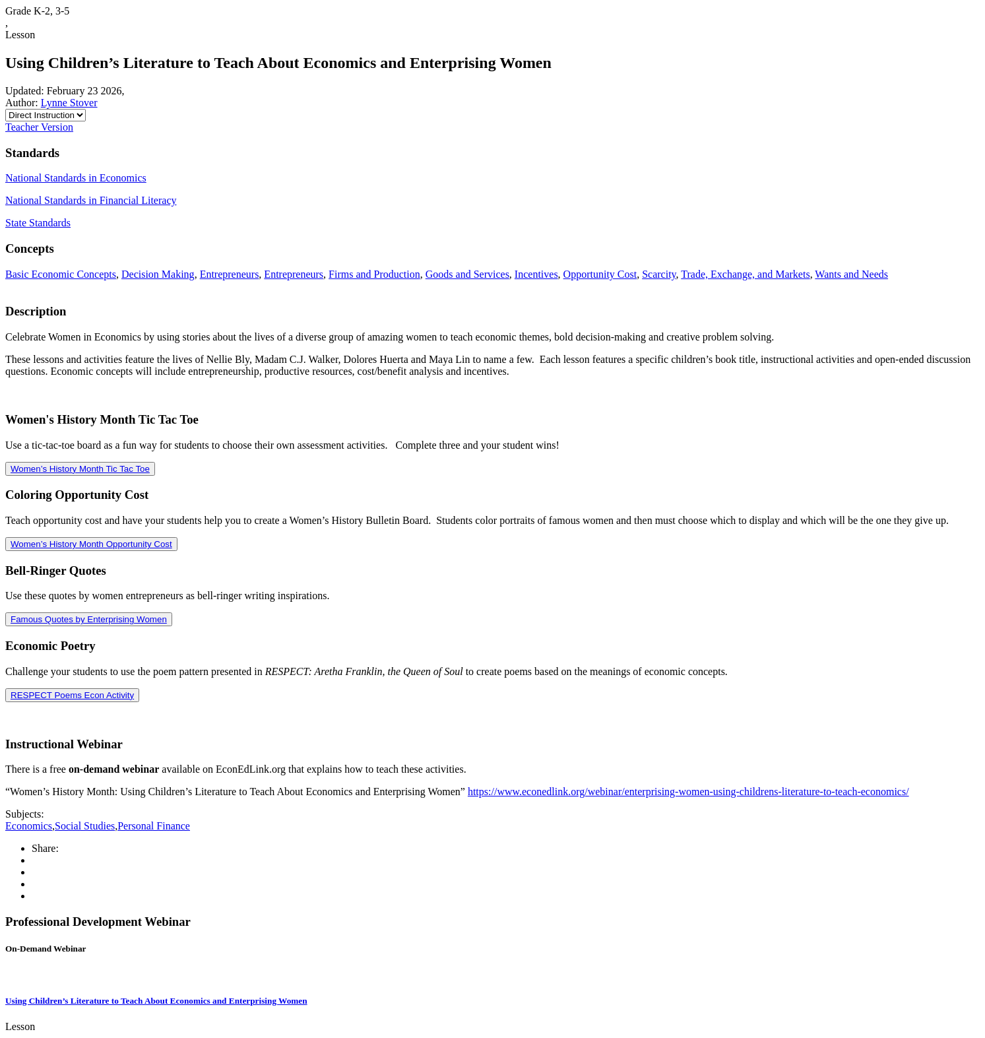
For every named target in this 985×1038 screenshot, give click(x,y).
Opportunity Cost (600, 274)
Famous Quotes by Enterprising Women (89, 619)
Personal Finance (153, 825)
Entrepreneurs (229, 274)
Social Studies (85, 825)
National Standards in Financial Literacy (90, 200)
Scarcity (659, 274)
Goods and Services (467, 274)
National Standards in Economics (75, 177)
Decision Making (158, 274)
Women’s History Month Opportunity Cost (91, 544)
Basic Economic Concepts (60, 274)
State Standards (38, 222)
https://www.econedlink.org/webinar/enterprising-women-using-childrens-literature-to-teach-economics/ (688, 791)
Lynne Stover (69, 102)
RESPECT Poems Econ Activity (72, 695)
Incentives (536, 274)
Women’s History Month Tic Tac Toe (80, 469)
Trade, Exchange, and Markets (745, 274)
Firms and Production (374, 274)
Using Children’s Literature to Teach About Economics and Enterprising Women (156, 1001)
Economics (28, 825)
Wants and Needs (851, 274)
